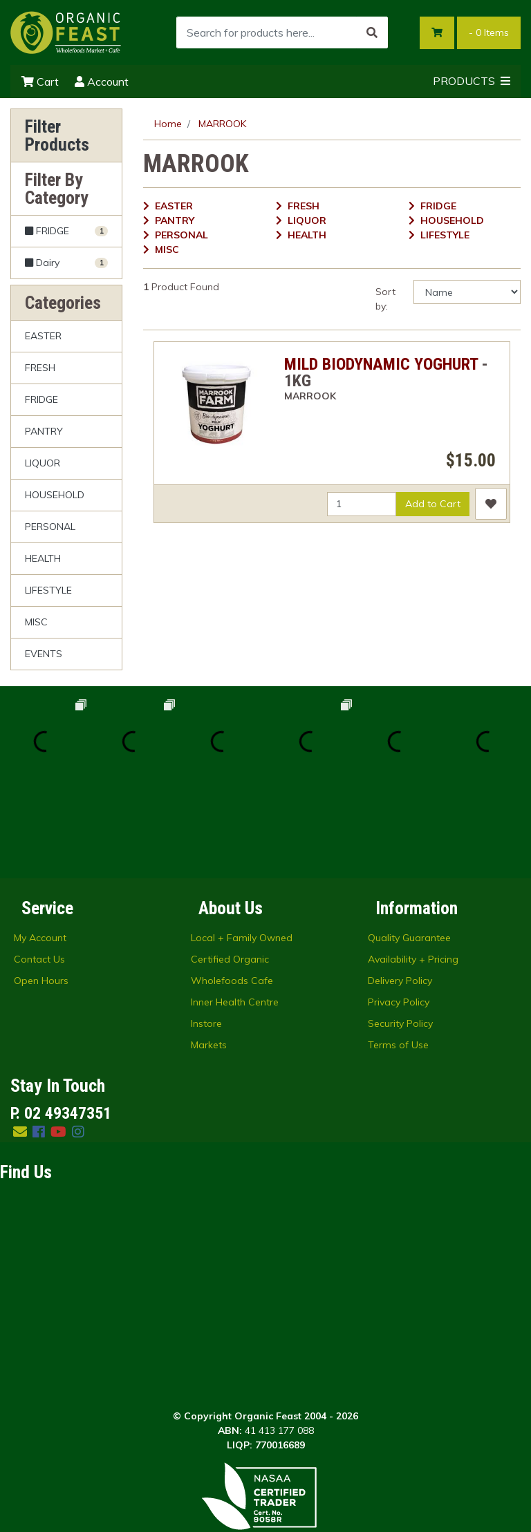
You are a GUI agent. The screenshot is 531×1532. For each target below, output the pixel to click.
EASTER (43, 336)
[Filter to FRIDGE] (66, 231)
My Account (40, 849)
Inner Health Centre (235, 913)
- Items (489, 32)
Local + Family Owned (241, 849)
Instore (206, 935)
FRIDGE (41, 399)
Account (102, 81)
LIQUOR (42, 463)
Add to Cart (432, 504)
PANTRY (44, 431)
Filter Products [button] (57, 135)
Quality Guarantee (409, 849)
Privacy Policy (398, 913)
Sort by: (385, 298)
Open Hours (41, 892)
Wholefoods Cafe (232, 892)
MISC (36, 622)
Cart (40, 81)
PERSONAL (50, 526)
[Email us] (20, 1043)
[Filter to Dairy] (66, 262)
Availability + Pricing (413, 870)
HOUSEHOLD (54, 495)
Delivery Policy (400, 892)
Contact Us (39, 870)
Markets (209, 956)
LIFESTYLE (48, 590)
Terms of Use (398, 956)
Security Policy (400, 935)
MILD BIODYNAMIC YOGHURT (381, 364)
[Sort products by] (467, 292)
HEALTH (43, 558)
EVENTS (43, 653)
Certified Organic (230, 870)
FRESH (40, 367)
